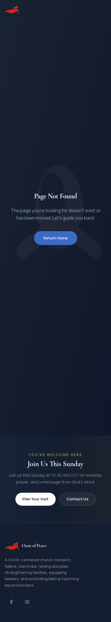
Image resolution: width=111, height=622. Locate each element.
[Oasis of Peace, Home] (12, 9)
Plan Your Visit (35, 499)
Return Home (56, 238)
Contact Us (78, 499)
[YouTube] (27, 601)
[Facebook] (11, 601)
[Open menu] (99, 9)
